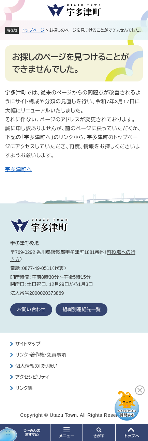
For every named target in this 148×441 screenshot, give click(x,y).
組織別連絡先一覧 (81, 309)
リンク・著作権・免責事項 (40, 355)
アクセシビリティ (32, 377)
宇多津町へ (18, 169)
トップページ (33, 30)
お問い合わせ (31, 309)
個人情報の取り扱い (36, 366)
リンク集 (24, 388)
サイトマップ (28, 344)
